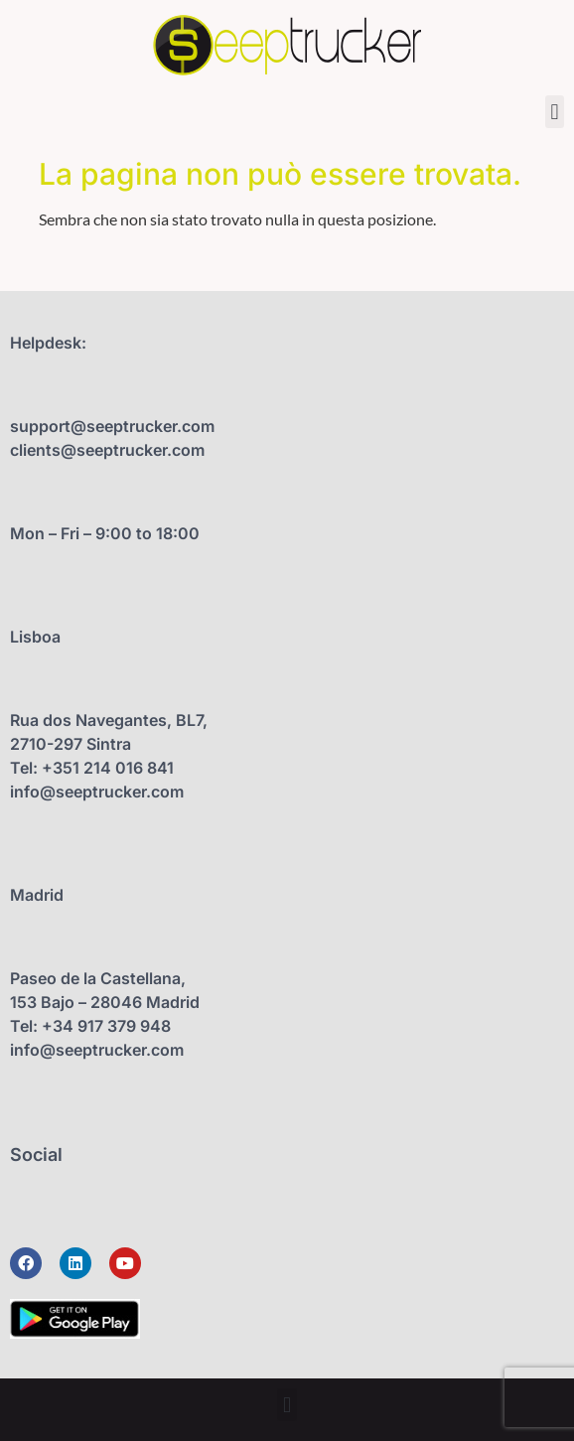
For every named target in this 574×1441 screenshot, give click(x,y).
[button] (554, 111)
